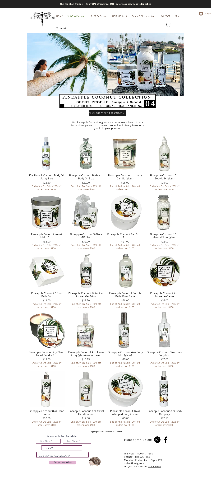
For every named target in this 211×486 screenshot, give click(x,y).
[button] (168, 24)
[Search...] (64, 28)
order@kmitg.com (134, 463)
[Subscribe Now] (62, 462)
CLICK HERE (154, 466)
